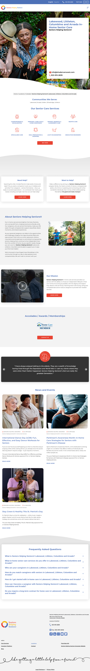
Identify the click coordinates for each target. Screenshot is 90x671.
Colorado (28, 94)
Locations (21, 94)
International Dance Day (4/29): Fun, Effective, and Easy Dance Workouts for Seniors (21, 442)
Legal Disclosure (40, 670)
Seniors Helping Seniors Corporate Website (73, 646)
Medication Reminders (73, 135)
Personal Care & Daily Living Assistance (35, 122)
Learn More (22, 197)
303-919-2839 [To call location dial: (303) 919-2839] (57, 75)
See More (45, 143)
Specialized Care (17, 135)
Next (84, 371)
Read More (6, 463)
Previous (5, 371)
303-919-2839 (68, 2)
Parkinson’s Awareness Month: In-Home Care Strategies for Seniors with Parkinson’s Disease (65, 442)
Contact (33, 646)
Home (16, 94)
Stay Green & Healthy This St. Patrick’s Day (22, 513)
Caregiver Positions (6, 646)
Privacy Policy (50, 670)
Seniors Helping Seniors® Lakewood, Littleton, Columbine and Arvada (69, 618)
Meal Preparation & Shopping (36, 135)
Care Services (5, 643)
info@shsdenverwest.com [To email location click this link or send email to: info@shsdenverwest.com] (63, 72)
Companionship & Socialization (17, 122)
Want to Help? (68, 181)
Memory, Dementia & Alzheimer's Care (54, 122)
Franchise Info (65, 643)
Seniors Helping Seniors (11, 526)
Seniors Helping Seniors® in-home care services (16, 435)
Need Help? (22, 181)
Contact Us (45, 338)
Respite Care (73, 121)
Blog (2, 649)
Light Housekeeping (54, 135)
